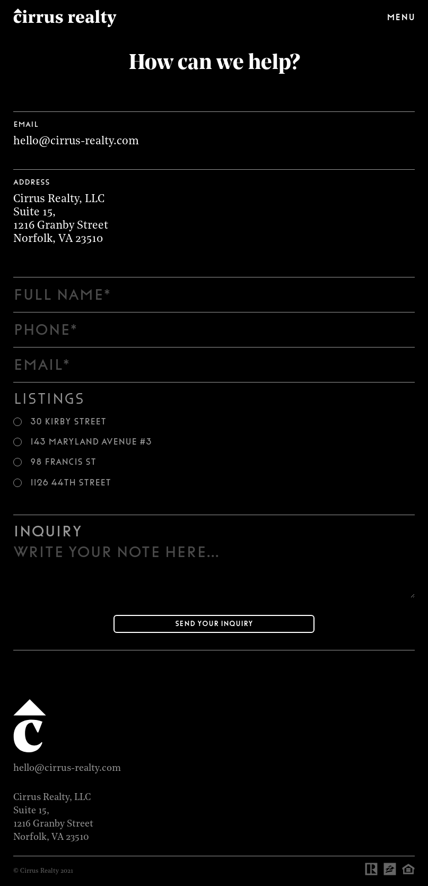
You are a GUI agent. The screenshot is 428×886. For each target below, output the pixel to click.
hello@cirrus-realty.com (76, 141)
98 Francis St (63, 462)
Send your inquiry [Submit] (214, 624)
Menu (401, 17)
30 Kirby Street (68, 422)
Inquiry (47, 531)
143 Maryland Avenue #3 (91, 442)
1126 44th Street (70, 483)
